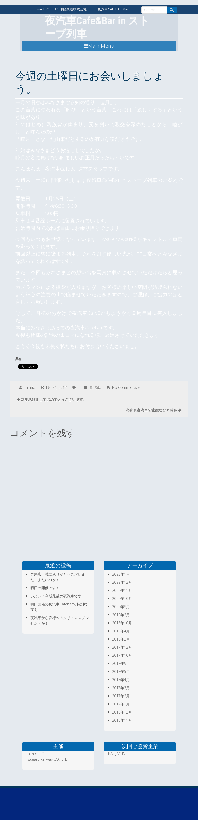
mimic (30, 387)
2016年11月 (122, 720)
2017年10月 (122, 655)
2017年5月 (121, 671)
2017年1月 (121, 703)
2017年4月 (121, 679)
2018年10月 (122, 622)
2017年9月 (121, 663)
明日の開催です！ (45, 587)
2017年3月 (121, 687)
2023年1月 (121, 574)
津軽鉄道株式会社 (73, 9)
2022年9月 (121, 606)
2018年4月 (121, 630)
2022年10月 (122, 598)
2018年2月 (121, 639)
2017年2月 (121, 695)
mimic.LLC (41, 9)
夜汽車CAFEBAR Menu (115, 9)
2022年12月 (122, 582)
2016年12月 (122, 712)
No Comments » (126, 387)
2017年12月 (122, 647)
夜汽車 (95, 387)
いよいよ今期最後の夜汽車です (55, 595)
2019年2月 (121, 614)
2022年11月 (122, 590)
